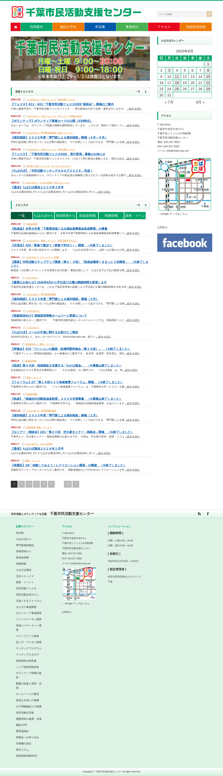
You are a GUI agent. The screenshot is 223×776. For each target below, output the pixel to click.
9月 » (200, 102)
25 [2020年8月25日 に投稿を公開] (177, 89)
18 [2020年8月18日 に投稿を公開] (177, 83)
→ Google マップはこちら (172, 213)
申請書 (100, 27)
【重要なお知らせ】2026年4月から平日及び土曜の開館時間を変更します (59, 282)
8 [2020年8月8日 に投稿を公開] (208, 70)
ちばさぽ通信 (46, 182)
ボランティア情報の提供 (69, 116)
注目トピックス (48, 99)
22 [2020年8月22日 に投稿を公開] (208, 83)
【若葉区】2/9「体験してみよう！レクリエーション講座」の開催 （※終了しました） (68, 465)
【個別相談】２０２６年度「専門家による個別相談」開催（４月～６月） (59, 137)
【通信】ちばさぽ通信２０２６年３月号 (37, 187)
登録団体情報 (196, 27)
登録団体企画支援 (26, 660)
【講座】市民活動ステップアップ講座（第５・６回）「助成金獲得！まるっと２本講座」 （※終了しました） (79, 263)
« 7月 (169, 102)
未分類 (29, 166)
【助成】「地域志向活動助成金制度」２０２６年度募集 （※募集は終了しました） (66, 398)
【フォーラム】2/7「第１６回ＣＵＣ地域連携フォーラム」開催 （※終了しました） (67, 382)
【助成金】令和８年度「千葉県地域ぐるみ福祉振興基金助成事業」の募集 (59, 228)
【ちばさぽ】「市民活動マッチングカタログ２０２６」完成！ (52, 170)
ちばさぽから (33, 99)
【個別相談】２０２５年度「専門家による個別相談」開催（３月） (55, 299)
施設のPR (21, 725)
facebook (207, 514)
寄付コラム (22, 749)
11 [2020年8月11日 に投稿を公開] (177, 77)
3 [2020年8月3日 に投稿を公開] (169, 70)
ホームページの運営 (27, 694)
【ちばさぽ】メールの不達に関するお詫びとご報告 (44, 332)
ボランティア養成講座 (29, 613)
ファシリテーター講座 (29, 619)
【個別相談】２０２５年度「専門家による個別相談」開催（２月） (55, 415)
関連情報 (111, 215)
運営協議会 (22, 731)
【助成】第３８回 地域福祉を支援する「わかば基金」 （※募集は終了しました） (66, 365)
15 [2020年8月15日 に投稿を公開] (208, 77)
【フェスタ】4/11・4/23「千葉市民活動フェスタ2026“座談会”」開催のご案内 (62, 104)
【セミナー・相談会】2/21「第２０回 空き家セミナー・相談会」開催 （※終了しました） (72, 432)
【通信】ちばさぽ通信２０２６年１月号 (37, 448)
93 (68, 484)
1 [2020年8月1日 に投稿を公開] (208, 64)
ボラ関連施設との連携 (29, 706)
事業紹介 (132, 27)
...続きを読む (134, 108)
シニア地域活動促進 (27, 666)
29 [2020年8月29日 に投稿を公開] (208, 89)
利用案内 (36, 27)
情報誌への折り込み (27, 737)
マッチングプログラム (29, 648)
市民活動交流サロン (67, 240)
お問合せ (162, 227)
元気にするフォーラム (29, 600)
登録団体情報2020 (26, 755)
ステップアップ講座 (49, 257)
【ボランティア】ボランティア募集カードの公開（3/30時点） (52, 120)
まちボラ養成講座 (26, 607)
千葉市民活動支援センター (108, 771)
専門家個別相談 (48, 133)
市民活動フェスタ (66, 99)
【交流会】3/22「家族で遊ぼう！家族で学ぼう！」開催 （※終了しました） (62, 245)
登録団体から (65, 215)
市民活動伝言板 (25, 712)
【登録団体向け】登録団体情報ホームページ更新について (49, 315)
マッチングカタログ (61, 166)
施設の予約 (68, 27)
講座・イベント (135, 216)
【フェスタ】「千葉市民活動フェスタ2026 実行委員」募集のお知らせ (58, 154)
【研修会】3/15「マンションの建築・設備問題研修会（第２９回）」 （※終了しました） (71, 348)
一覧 (138, 91)
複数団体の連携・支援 (29, 718)
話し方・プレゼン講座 (29, 642)
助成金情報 (87, 215)
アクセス (164, 27)
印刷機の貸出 (23, 743)
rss (199, 514)
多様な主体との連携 (27, 700)
